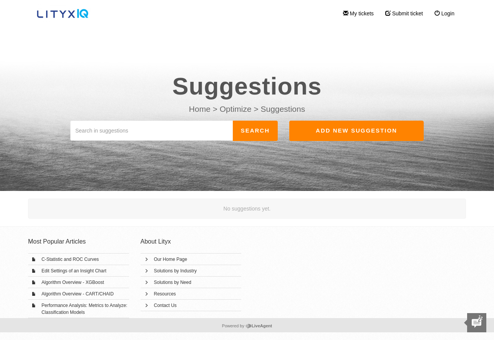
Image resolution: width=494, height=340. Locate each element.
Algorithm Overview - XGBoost (72, 282)
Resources (165, 294)
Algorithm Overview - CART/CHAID (77, 294)
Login (444, 13)
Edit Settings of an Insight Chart (73, 271)
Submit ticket (404, 13)
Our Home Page (170, 259)
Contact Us (165, 305)
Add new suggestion (356, 130)
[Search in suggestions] (151, 131)
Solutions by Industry (175, 271)
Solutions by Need (172, 282)
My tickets (358, 13)
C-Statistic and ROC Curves (70, 259)
